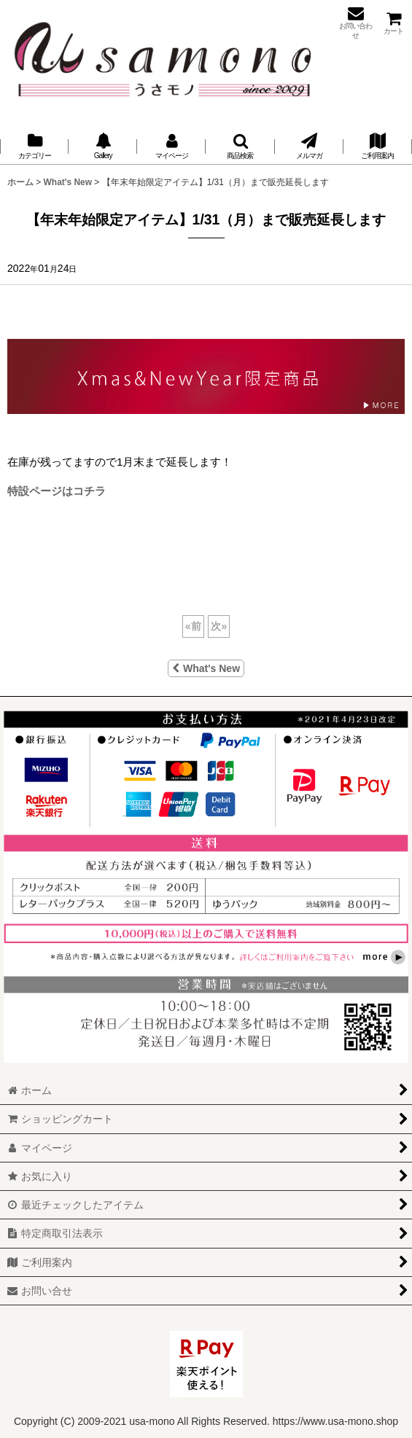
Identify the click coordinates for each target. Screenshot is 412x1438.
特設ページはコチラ (56, 491)
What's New (206, 668)
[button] (240, 146)
